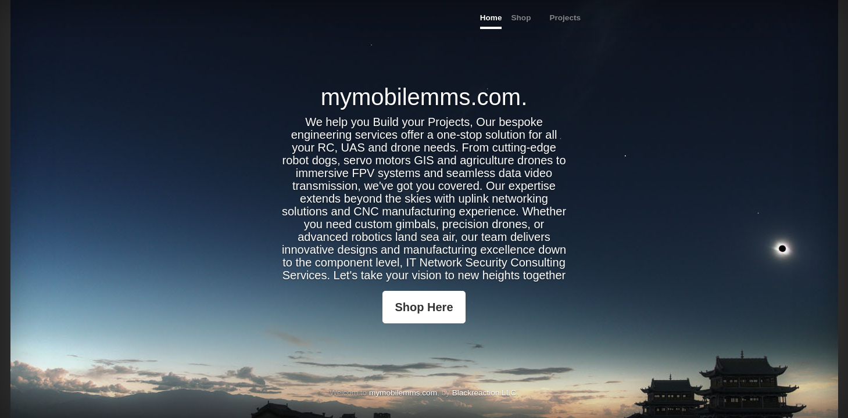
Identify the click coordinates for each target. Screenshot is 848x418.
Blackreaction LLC (484, 392)
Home (491, 17)
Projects (565, 17)
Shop (521, 17)
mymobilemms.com (403, 392)
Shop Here (424, 307)
